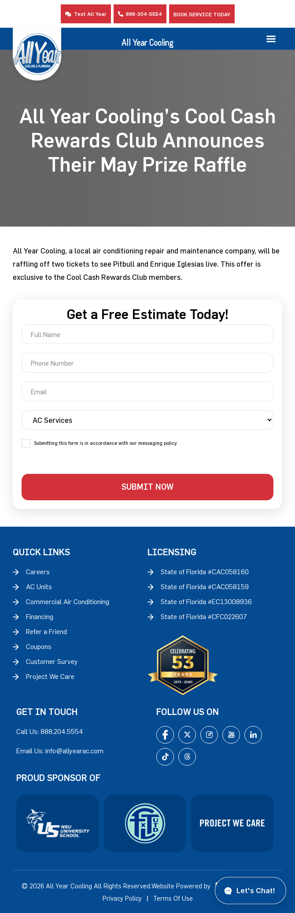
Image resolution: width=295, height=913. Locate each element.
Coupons (39, 646)
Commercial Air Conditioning (67, 601)
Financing (39, 616)
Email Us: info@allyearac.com (59, 751)
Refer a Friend (46, 631)
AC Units (39, 586)
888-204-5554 (140, 14)
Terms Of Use (173, 898)
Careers (38, 572)
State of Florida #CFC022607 (204, 616)
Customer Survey (52, 661)
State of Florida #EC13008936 (206, 601)
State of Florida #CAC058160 (205, 572)
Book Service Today (201, 14)
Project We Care (50, 676)
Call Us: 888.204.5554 (49, 731)
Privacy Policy (122, 898)
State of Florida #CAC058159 (205, 586)
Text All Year (86, 14)
